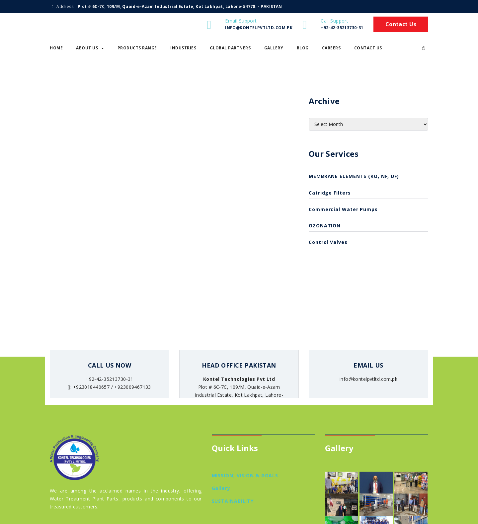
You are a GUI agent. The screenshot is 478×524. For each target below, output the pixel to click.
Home (56, 48)
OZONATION (325, 225)
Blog (303, 48)
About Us (90, 48)
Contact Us (400, 24)
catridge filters (330, 193)
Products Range (137, 48)
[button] (423, 48)
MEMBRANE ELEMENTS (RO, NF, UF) (354, 176)
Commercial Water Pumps (343, 209)
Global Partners (230, 48)
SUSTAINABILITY (233, 501)
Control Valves (328, 242)
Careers (331, 48)
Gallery (273, 48)
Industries (183, 48)
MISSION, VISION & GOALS (245, 475)
